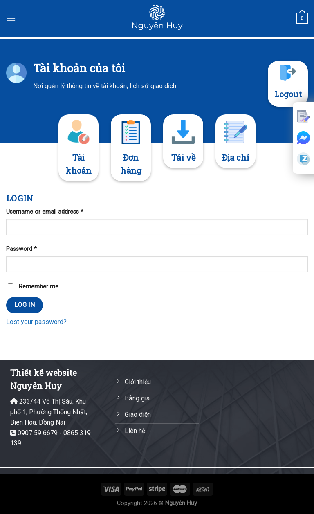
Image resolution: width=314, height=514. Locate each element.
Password (21, 249)
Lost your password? (36, 322)
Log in (24, 304)
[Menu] (11, 18)
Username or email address (44, 211)
